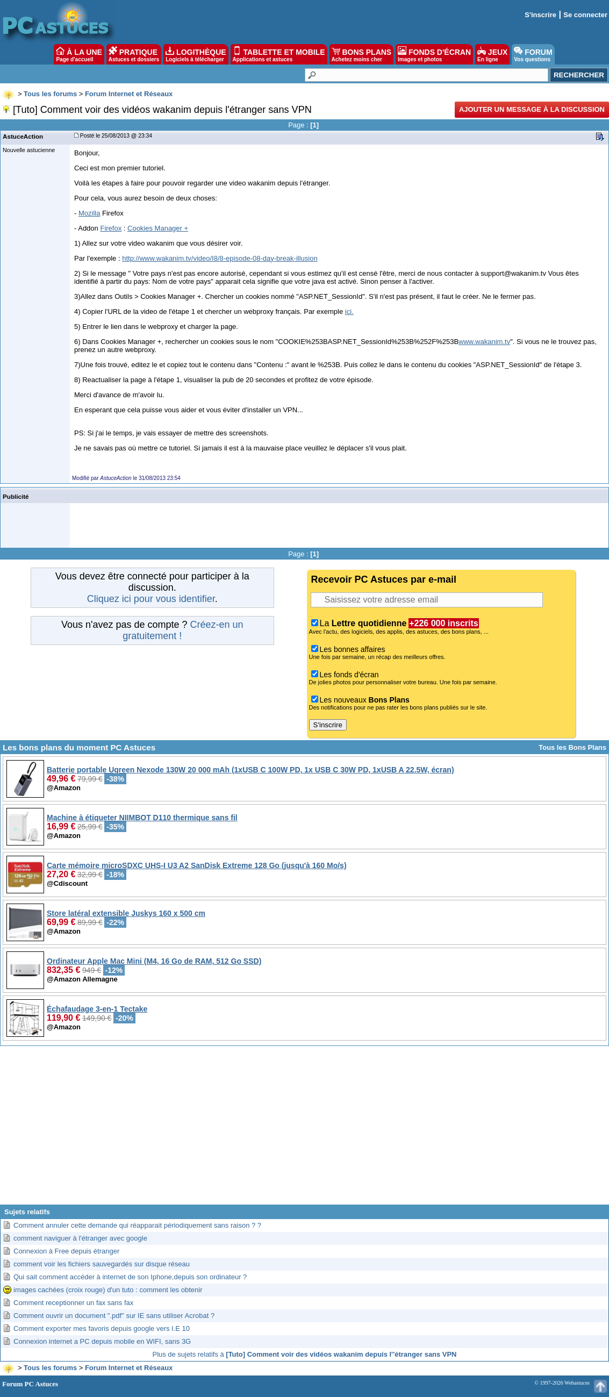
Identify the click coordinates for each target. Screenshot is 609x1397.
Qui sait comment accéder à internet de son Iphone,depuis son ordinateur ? (130, 1277)
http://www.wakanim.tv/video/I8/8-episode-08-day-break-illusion (219, 258)
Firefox (110, 228)
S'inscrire (540, 15)
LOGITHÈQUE (196, 54)
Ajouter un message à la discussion (532, 109)
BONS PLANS (362, 54)
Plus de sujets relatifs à (305, 1354)
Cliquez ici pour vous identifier (151, 598)
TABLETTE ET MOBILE (279, 54)
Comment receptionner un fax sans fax (73, 1303)
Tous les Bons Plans (572, 747)
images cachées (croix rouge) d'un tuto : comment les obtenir (107, 1290)
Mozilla (89, 213)
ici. (349, 311)
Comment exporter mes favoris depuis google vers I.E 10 (101, 1328)
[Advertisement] (304, 1129)
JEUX (492, 54)
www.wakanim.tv (484, 342)
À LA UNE (79, 54)
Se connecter (585, 15)
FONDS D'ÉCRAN (434, 54)
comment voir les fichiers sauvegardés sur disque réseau (101, 1264)
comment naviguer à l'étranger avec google (80, 1238)
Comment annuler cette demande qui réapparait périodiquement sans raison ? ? (137, 1225)
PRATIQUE (134, 54)
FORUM (533, 54)
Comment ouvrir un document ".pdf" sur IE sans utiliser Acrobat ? (113, 1316)
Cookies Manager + (157, 228)
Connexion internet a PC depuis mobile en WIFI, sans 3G (102, 1341)
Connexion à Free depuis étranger (66, 1251)
